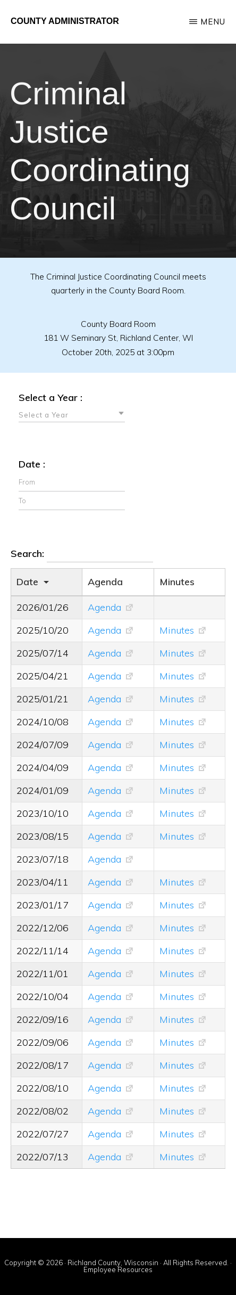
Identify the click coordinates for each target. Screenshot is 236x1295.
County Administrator (65, 21)
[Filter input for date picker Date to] (72, 500)
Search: (82, 554)
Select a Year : (50, 397)
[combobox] (72, 414)
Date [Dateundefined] (27, 582)
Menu (212, 22)
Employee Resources (118, 1269)
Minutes (176, 630)
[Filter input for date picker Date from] (72, 482)
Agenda (104, 607)
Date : (32, 464)
